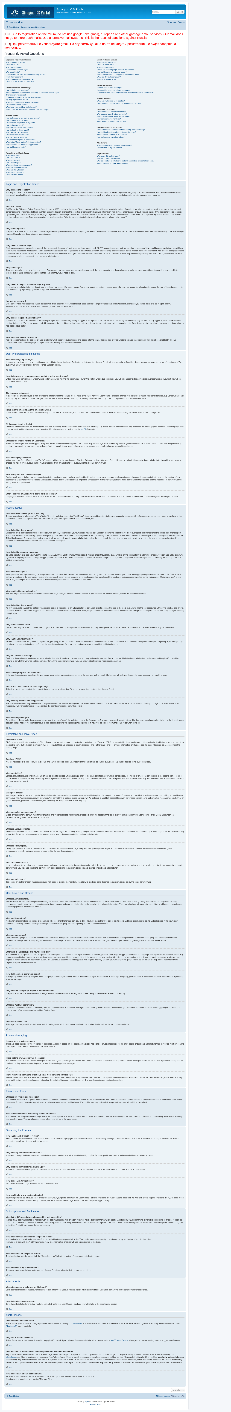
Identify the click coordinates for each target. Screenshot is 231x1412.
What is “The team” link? (106, 79)
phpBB (83, 429)
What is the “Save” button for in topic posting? (23, 142)
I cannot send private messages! (109, 88)
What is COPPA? (12, 65)
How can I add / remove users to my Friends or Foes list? (119, 103)
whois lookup (11, 1357)
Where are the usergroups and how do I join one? (116, 70)
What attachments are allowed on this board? (114, 145)
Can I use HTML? (13, 158)
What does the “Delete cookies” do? (20, 82)
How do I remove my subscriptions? (110, 137)
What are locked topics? (15, 172)
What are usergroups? (105, 67)
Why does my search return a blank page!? (113, 116)
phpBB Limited (76, 1323)
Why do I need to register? (16, 62)
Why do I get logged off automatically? (20, 79)
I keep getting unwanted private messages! (113, 90)
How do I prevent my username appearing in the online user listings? (32, 92)
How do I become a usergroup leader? (111, 72)
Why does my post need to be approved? (22, 145)
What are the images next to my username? (23, 102)
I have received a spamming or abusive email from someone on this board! (125, 92)
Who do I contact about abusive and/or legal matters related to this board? (125, 161)
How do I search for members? (109, 119)
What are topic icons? (14, 175)
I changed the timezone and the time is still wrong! (25, 97)
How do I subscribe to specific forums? (112, 134)
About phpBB (11, 1326)
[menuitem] (21, 22)
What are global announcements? (19, 165)
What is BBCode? (13, 155)
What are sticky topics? (15, 170)
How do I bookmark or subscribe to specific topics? (116, 132)
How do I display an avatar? (16, 105)
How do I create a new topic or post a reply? (23, 118)
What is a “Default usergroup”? (109, 77)
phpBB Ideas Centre (119, 1340)
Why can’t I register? (14, 67)
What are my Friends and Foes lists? (111, 101)
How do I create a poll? (15, 125)
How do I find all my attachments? (110, 148)
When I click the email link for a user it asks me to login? (27, 109)
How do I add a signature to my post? (20, 123)
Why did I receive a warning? (17, 137)
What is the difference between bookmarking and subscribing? (121, 130)
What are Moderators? (105, 65)
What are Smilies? (13, 160)
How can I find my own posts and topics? (112, 121)
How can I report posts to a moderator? (21, 140)
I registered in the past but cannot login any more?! (25, 74)
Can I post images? (13, 163)
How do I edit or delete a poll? (17, 130)
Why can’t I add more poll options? (19, 127)
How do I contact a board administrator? (112, 163)
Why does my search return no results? (112, 114)
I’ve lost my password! (14, 77)
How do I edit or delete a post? (17, 120)
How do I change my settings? (17, 90)
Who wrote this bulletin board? (108, 156)
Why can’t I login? (13, 72)
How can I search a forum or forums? (111, 112)
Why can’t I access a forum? (17, 132)
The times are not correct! (16, 95)
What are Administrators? (107, 62)
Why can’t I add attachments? (17, 135)
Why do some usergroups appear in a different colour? (118, 74)
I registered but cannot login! (17, 70)
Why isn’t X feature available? (108, 158)
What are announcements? (16, 167)
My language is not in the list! (17, 100)
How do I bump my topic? (16, 147)
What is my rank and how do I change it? (21, 107)
